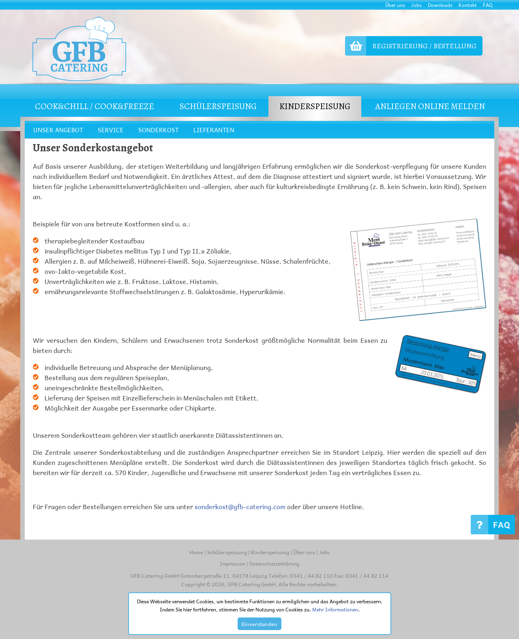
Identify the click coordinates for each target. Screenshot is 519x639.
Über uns (395, 5)
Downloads (440, 5)
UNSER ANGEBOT (58, 130)
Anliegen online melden (430, 106)
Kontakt (468, 5)
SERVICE (111, 130)
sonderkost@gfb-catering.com (240, 506)
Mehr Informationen (335, 609)
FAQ (488, 5)
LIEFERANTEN (213, 130)
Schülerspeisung (227, 552)
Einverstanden (259, 624)
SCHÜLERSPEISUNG (218, 106)
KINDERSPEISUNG (314, 106)
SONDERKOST (158, 130)
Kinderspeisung (270, 552)
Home (196, 552)
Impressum (232, 563)
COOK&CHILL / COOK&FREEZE (94, 106)
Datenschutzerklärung (274, 563)
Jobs (416, 5)
